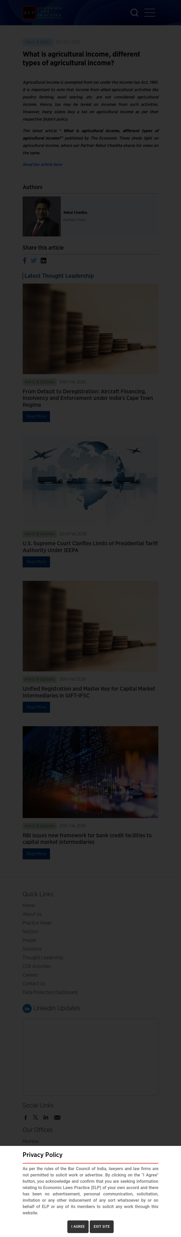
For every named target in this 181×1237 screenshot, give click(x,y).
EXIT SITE (102, 1227)
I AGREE (78, 1227)
